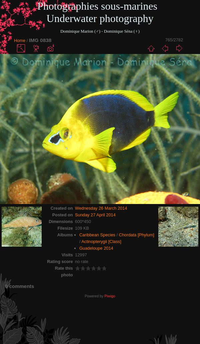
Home (19, 40)
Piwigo (109, 296)
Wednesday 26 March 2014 (101, 208)
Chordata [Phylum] (136, 234)
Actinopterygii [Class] (101, 241)
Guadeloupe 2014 (96, 248)
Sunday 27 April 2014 (95, 214)
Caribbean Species (97, 234)
